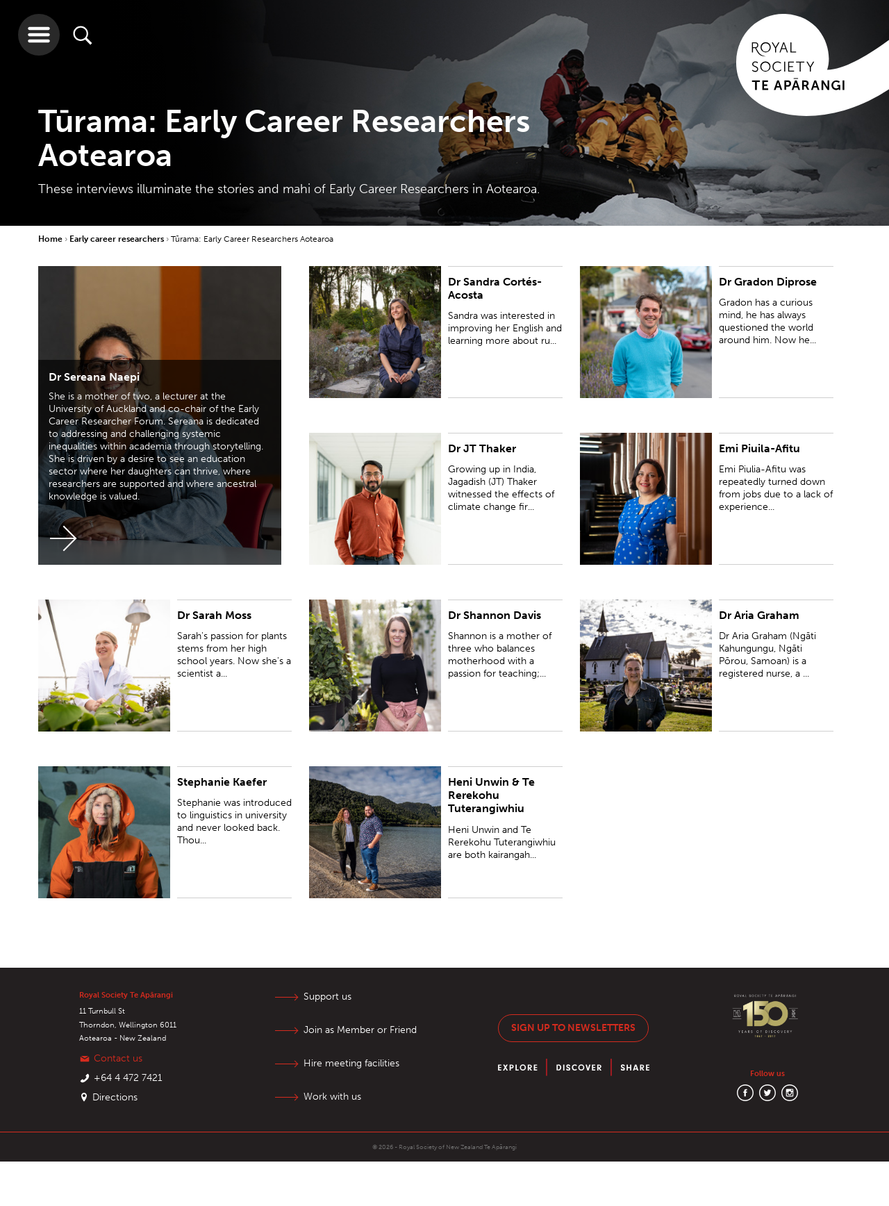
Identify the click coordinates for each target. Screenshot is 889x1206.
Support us (327, 996)
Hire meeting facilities (351, 1063)
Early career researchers (117, 239)
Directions (115, 1097)
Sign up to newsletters (573, 1028)
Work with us (332, 1096)
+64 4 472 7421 (128, 1078)
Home (51, 239)
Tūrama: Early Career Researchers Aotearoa (252, 239)
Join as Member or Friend (360, 1030)
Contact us (118, 1058)
